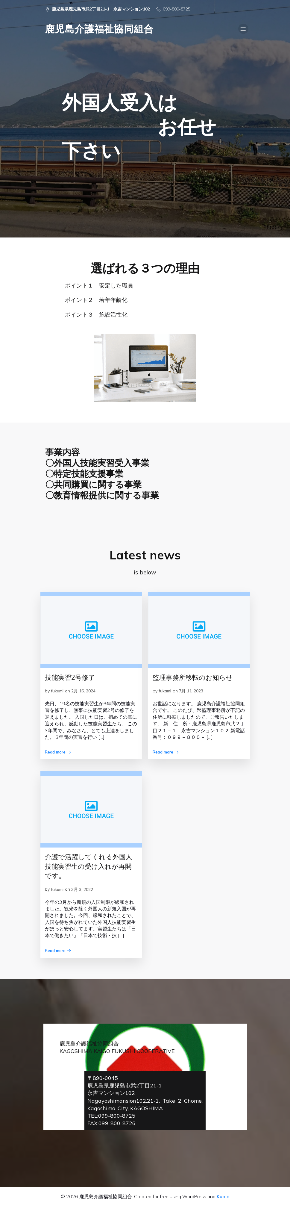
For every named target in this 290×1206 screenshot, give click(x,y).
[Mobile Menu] (243, 29)
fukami (57, 691)
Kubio (223, 1196)
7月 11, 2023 (191, 691)
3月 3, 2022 (82, 889)
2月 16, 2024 (83, 691)
